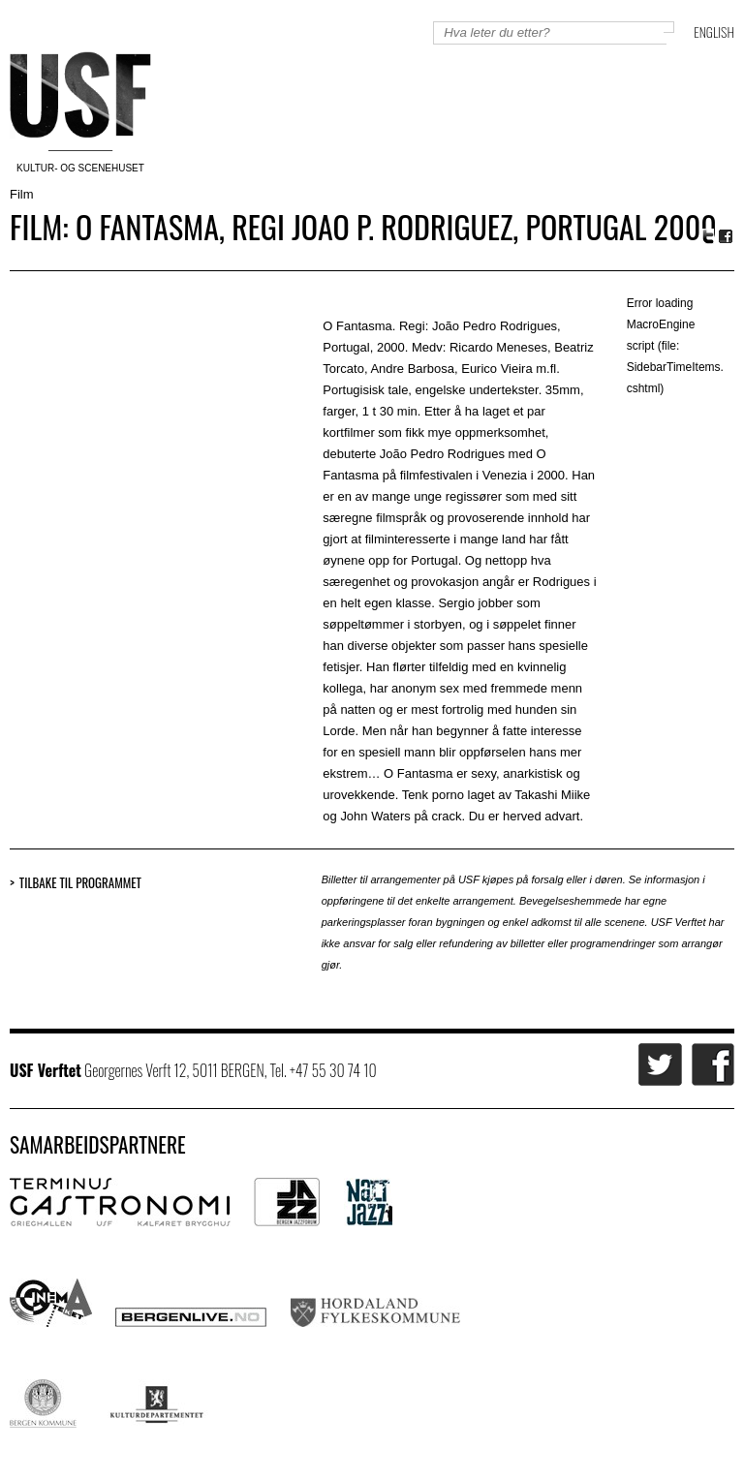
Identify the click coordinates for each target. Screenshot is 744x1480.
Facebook (726, 237)
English (714, 31)
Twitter (708, 236)
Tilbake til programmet (80, 883)
